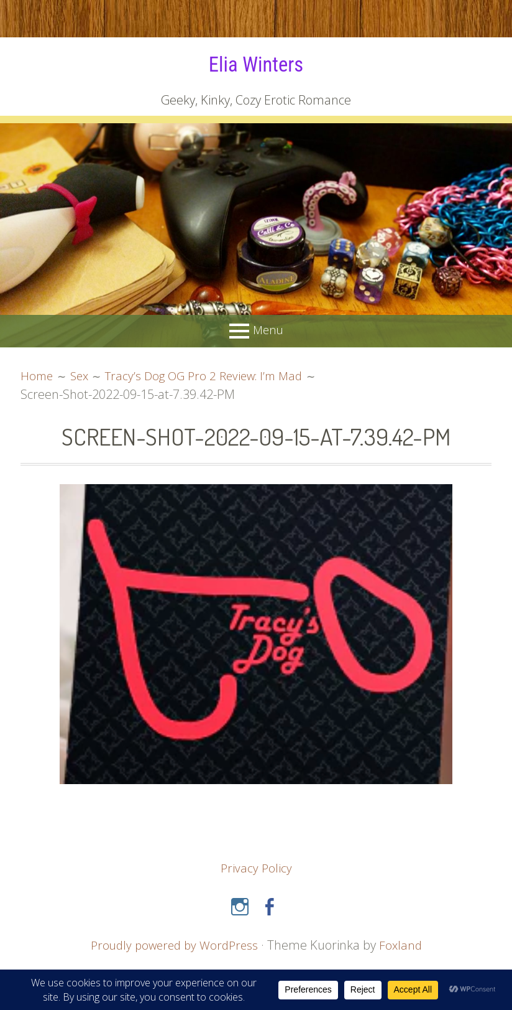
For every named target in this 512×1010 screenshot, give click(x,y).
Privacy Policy (256, 867)
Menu (268, 329)
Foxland (404, 944)
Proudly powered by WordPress (173, 944)
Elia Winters (256, 63)
